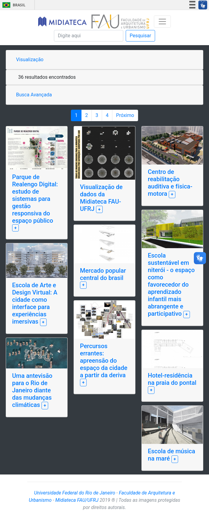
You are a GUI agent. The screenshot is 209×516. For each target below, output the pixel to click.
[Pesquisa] (88, 36)
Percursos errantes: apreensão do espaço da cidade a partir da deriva (103, 360)
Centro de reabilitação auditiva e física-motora (170, 182)
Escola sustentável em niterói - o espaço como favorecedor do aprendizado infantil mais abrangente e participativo (171, 284)
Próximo (125, 115)
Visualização (29, 59)
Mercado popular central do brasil (103, 274)
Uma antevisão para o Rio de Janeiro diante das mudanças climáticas (32, 390)
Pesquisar (140, 35)
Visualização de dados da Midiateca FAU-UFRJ (101, 197)
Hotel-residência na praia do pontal (172, 379)
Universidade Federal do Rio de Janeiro (74, 493)
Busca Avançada (34, 95)
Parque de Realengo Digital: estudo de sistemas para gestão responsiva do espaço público (35, 198)
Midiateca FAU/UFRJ (76, 500)
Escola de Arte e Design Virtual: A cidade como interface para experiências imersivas (34, 303)
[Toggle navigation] (162, 21)
